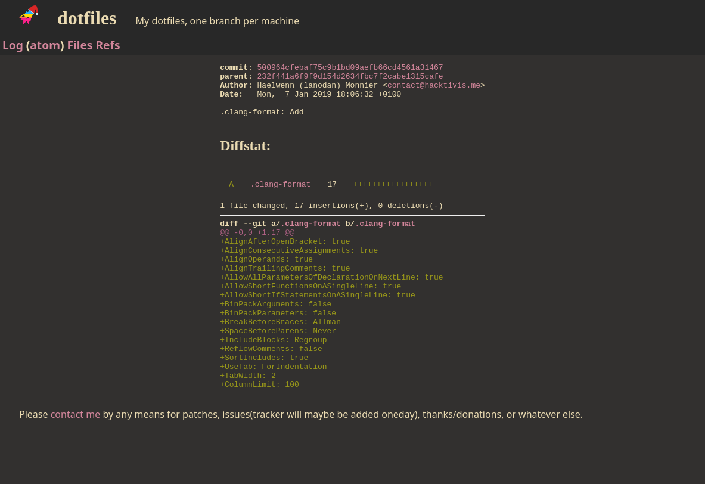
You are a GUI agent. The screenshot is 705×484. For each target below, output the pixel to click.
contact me (76, 466)
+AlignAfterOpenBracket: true (285, 264)
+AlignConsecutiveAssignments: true (299, 274)
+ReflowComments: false (271, 392)
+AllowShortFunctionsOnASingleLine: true (310, 317)
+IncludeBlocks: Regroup (273, 382)
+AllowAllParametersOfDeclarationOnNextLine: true (331, 307)
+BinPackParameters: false (278, 350)
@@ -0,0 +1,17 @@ (257, 253)
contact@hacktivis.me (433, 90)
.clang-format (280, 199)
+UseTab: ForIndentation (273, 414)
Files (79, 45)
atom (45, 45)
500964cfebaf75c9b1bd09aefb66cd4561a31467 (350, 68)
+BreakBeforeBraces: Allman (280, 360)
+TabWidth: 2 (248, 425)
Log (12, 45)
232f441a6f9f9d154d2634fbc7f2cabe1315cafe (350, 79)
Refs (107, 45)
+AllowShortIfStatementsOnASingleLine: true (317, 328)
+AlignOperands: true (266, 285)
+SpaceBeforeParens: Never (278, 371)
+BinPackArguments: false (275, 339)
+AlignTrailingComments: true (285, 296)
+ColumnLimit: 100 (259, 435)
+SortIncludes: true (264, 403)
